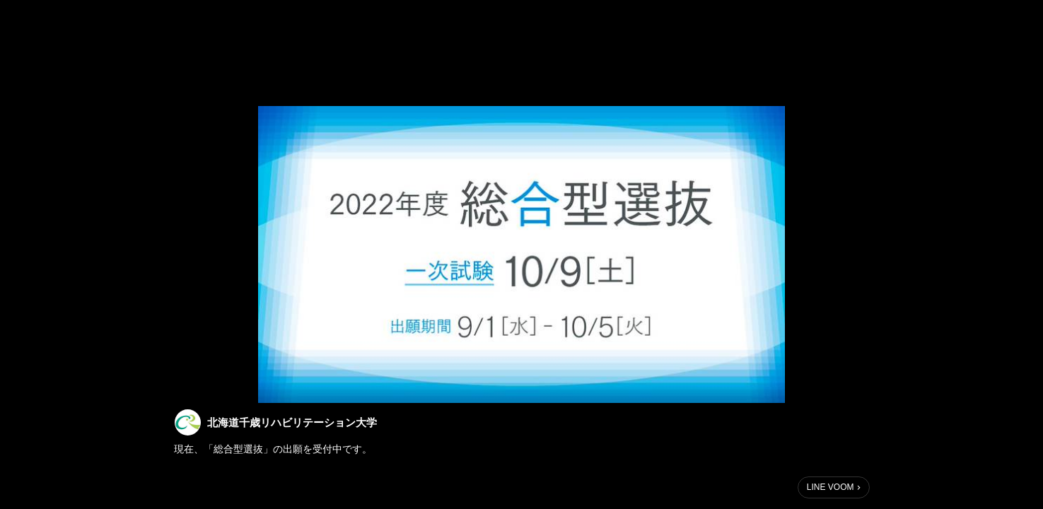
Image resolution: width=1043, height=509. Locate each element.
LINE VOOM (830, 487)
